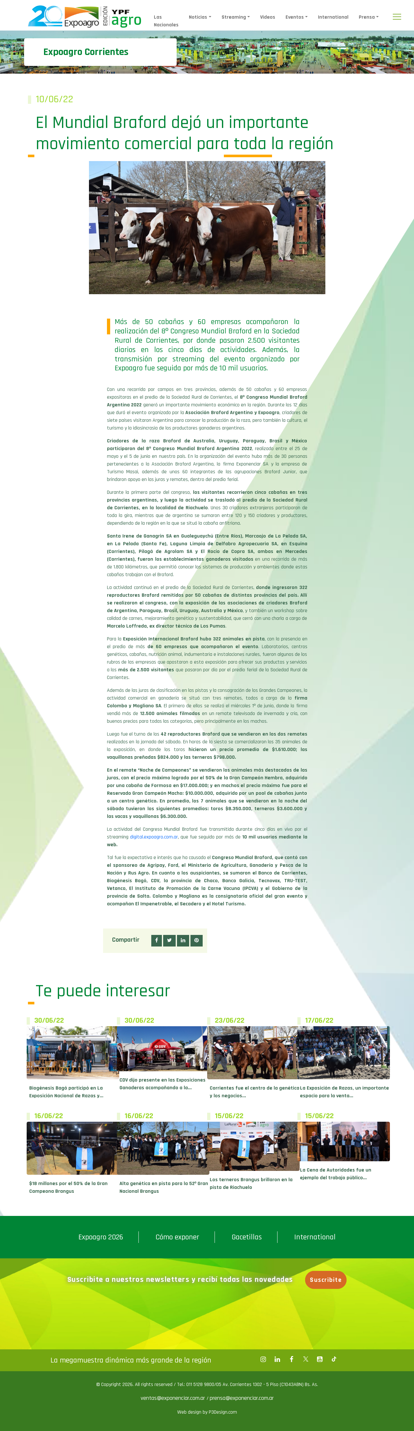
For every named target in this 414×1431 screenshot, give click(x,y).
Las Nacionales (166, 21)
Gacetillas (247, 1237)
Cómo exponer (177, 1237)
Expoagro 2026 (100, 1237)
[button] (156, 940)
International (333, 17)
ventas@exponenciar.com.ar (174, 1398)
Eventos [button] (295, 17)
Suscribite (326, 1280)
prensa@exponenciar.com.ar (242, 1398)
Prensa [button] (367, 17)
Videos (267, 17)
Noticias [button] (198, 17)
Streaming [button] (234, 17)
